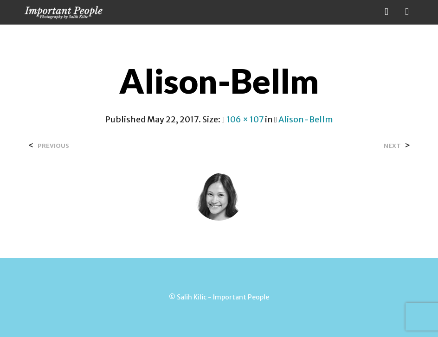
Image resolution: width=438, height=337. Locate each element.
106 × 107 (245, 119)
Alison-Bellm (305, 119)
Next (392, 146)
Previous (53, 146)
